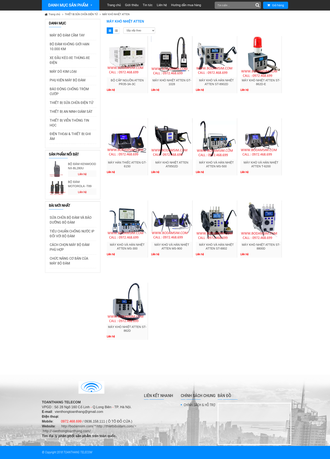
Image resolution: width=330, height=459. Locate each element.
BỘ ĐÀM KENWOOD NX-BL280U (82, 166)
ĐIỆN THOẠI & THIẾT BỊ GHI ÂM (70, 136)
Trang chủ (54, 14)
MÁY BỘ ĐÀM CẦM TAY (67, 35)
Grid (110, 30)
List (116, 30)
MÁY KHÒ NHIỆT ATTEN (116, 14)
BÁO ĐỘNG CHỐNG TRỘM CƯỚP (69, 91)
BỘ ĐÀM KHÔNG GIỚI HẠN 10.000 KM (69, 46)
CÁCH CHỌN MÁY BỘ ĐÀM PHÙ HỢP (69, 247)
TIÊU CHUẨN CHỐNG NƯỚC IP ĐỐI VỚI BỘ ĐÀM (72, 233)
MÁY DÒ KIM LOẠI (63, 72)
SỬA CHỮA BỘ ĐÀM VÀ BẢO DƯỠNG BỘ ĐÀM (71, 220)
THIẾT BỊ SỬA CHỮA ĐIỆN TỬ (81, 14)
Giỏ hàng (275, 5)
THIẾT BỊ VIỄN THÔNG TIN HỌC (69, 122)
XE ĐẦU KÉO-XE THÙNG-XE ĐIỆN (70, 60)
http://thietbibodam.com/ (115, 426)
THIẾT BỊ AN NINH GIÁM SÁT (71, 112)
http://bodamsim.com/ (77, 426)
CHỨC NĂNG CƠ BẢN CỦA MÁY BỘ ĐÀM (69, 260)
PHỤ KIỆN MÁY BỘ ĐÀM (67, 80)
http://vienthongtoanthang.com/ (67, 431)
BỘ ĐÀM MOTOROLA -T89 (80, 184)
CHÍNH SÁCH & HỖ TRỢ (199, 405)
